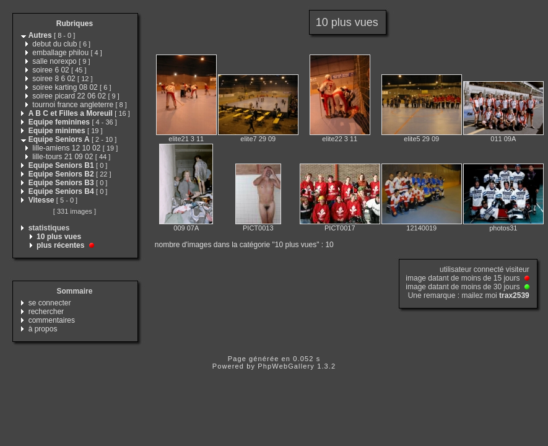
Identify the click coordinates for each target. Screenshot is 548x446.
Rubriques (74, 23)
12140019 (421, 228)
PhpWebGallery (286, 366)
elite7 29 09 (258, 138)
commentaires (51, 320)
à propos (43, 329)
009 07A (186, 228)
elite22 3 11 (339, 138)
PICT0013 (258, 228)
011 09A (503, 138)
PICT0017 (339, 228)
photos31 (503, 228)
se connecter (49, 303)
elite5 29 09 (421, 138)
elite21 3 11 (186, 138)
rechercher (46, 311)
